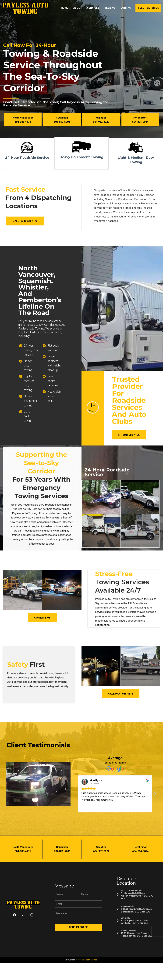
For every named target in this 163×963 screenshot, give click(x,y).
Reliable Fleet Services (87, 960)
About (77, 7)
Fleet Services (148, 7)
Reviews (109, 7)
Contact (126, 7)
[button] (23, 119)
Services (93, 7)
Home (64, 7)
